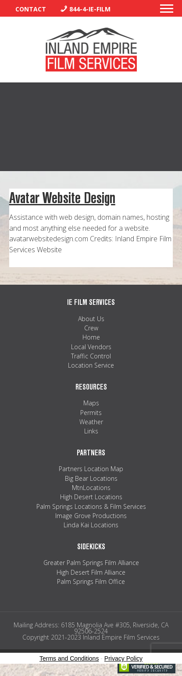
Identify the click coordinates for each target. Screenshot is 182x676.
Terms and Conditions (69, 658)
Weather (91, 422)
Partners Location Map (91, 469)
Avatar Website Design (62, 198)
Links (91, 431)
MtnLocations (91, 487)
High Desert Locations (91, 497)
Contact (30, 9)
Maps (91, 403)
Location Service (91, 365)
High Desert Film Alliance (91, 572)
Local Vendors (91, 347)
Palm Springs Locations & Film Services (91, 506)
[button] (166, 11)
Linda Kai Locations (91, 525)
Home (91, 337)
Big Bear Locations (91, 478)
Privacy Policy (123, 658)
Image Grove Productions (91, 515)
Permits (91, 412)
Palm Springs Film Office (91, 581)
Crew (91, 328)
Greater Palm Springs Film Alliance (91, 562)
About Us (91, 319)
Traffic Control (91, 356)
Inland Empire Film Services (91, 50)
